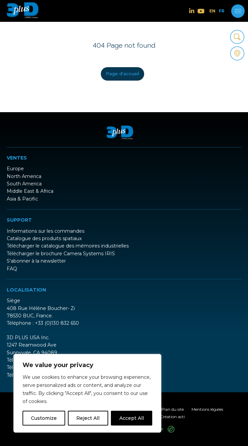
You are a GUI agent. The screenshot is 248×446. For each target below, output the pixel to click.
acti (181, 416)
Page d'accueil (122, 73)
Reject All (87, 418)
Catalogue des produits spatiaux (44, 238)
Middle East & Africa (30, 191)
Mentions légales (207, 409)
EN (212, 11)
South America (24, 184)
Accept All (131, 418)
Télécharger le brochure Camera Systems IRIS (61, 254)
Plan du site (172, 409)
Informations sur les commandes (45, 231)
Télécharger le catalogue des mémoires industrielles (68, 246)
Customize (44, 418)
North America (24, 176)
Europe (15, 169)
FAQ (12, 269)
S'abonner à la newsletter (36, 261)
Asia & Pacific (22, 199)
